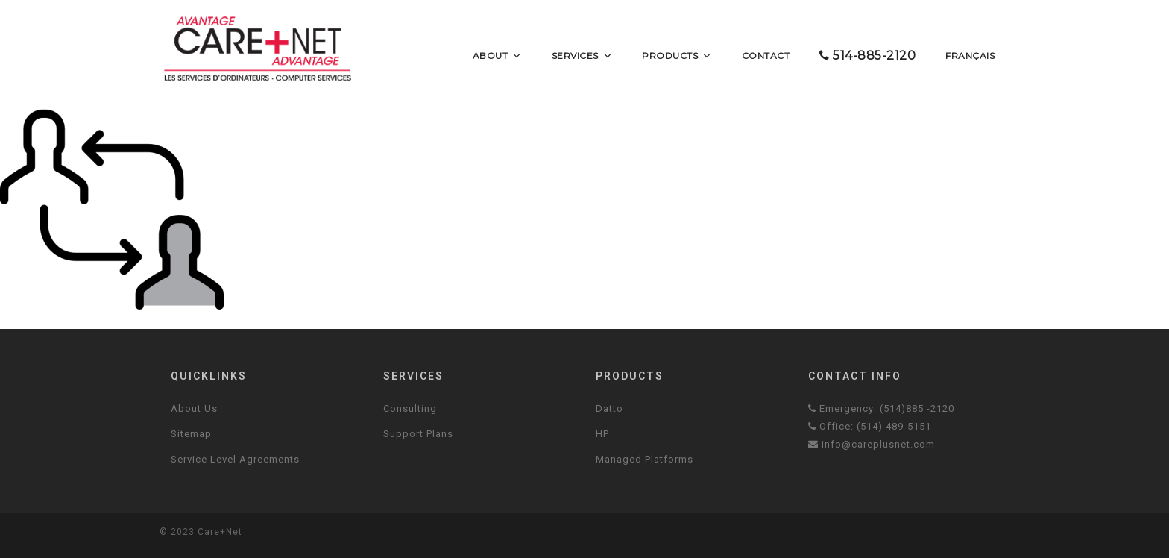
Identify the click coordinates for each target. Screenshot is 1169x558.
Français (970, 55)
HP (602, 433)
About (497, 56)
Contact (766, 55)
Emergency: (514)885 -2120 (881, 408)
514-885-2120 (867, 55)
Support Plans (418, 433)
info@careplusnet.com (871, 444)
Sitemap (191, 433)
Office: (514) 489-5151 (869, 426)
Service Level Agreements (235, 459)
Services (582, 56)
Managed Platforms (644, 459)
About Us (194, 408)
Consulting (410, 408)
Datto (609, 408)
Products (677, 56)
